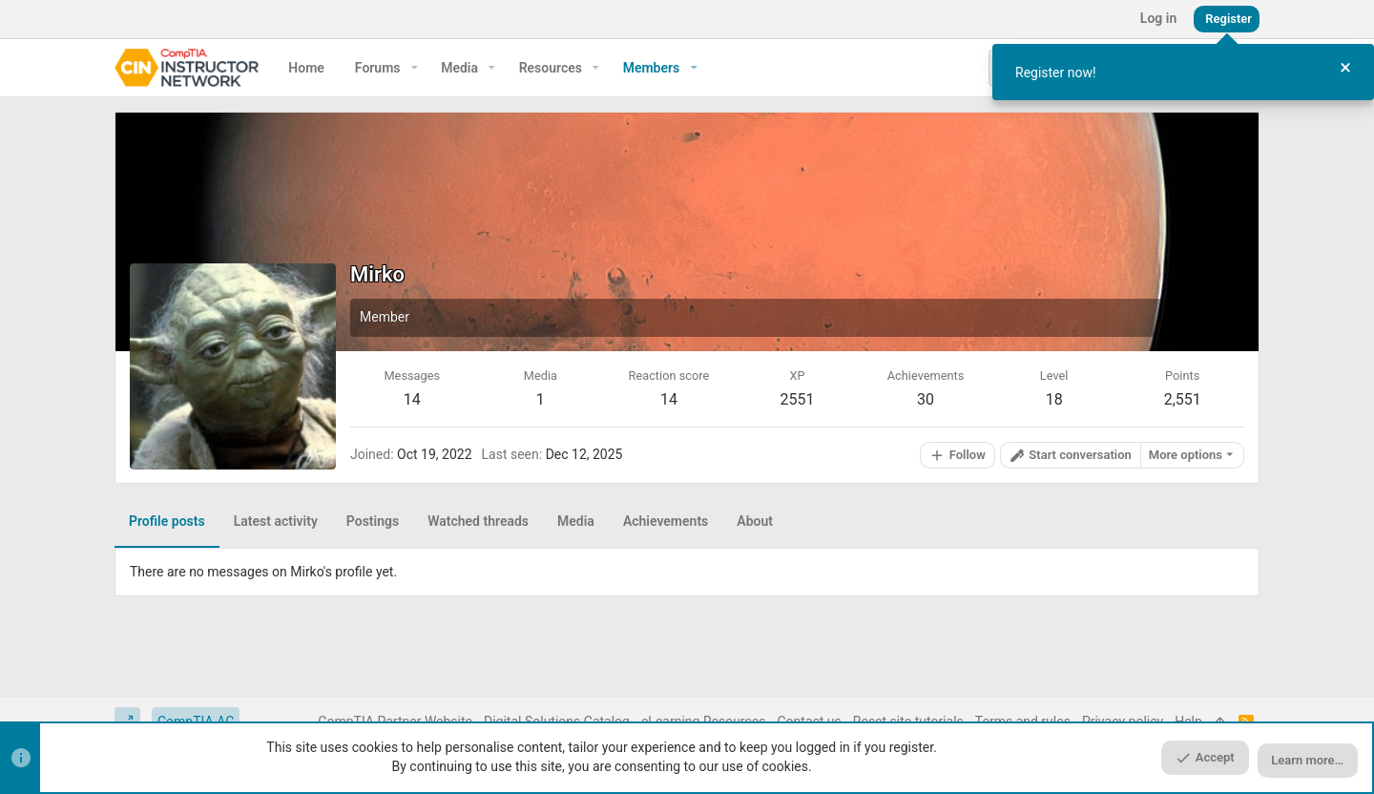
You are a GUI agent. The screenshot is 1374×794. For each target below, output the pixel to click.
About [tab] (755, 521)
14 (412, 399)
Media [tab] (575, 521)
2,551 (1182, 399)
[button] (415, 68)
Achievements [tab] (665, 521)
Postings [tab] (372, 521)
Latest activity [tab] (276, 521)
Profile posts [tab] (167, 521)
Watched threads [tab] (478, 521)
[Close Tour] (1345, 68)
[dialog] (1183, 72)
